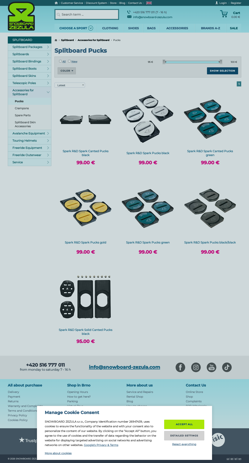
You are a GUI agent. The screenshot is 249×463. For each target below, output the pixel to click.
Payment (14, 396)
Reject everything (184, 444)
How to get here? (79, 396)
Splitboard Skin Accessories (25, 124)
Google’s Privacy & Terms (101, 445)
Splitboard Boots (30, 68)
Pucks (19, 101)
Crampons (22, 108)
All (62, 61)
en (239, 458)
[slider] (165, 62)
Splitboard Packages (30, 47)
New (72, 61)
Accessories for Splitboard (93, 40)
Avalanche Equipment (30, 133)
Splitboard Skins (30, 76)
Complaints (194, 401)
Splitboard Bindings (30, 61)
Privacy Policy (17, 415)
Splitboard (67, 40)
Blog (129, 401)
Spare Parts (23, 115)
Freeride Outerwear (30, 155)
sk (232, 458)
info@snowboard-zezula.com (149, 17)
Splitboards (30, 54)
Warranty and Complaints (25, 406)
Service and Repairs (139, 392)
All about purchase (25, 385)
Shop (189, 396)
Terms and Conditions (23, 410)
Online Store (194, 392)
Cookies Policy (18, 420)
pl (236, 458)
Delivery (13, 392)
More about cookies (58, 453)
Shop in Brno (78, 385)
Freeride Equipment (30, 148)
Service (30, 162)
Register (236, 2)
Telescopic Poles (30, 83)
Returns (13, 401)
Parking (72, 401)
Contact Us (196, 385)
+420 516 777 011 (45, 365)
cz (228, 458)
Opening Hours (77, 392)
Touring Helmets (30, 140)
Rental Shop (134, 396)
